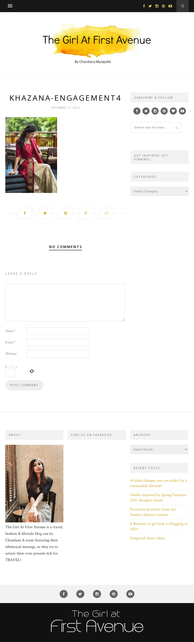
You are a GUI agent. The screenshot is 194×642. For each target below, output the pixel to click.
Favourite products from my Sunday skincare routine (153, 512)
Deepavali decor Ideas (147, 538)
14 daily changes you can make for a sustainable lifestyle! (158, 483)
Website (11, 353)
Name (10, 331)
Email (10, 342)
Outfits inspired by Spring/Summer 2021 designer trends (158, 497)
